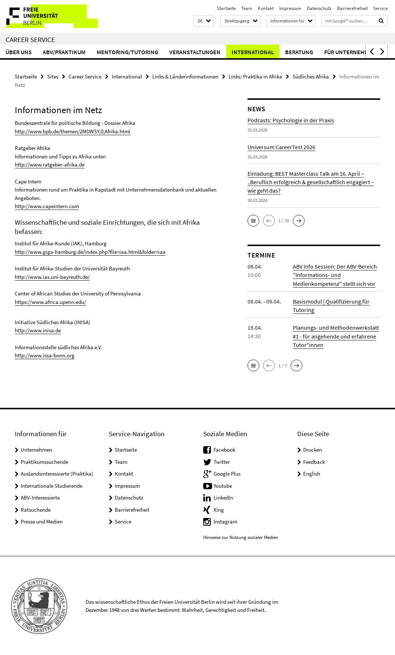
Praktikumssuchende (44, 460)
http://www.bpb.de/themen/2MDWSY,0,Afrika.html (72, 131)
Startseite (226, 8)
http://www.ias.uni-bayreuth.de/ (52, 276)
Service (380, 8)
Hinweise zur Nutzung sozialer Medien (240, 536)
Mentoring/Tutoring (127, 52)
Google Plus (227, 472)
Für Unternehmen (350, 52)
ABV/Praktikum (64, 52)
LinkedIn (223, 496)
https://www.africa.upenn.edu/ (50, 300)
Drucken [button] (312, 448)
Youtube (223, 484)
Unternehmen (36, 448)
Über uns (19, 52)
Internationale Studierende (51, 484)
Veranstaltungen (195, 52)
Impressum (290, 8)
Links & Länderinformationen (185, 76)
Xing (219, 508)
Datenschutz (319, 8)
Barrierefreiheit (352, 8)
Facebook (224, 448)
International (253, 52)
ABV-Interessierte (40, 496)
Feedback (314, 460)
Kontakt (266, 8)
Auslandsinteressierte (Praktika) (57, 472)
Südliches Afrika (310, 76)
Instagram (225, 520)
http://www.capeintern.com (47, 205)
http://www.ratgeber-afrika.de (49, 164)
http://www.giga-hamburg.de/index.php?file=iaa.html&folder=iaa (90, 251)
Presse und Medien (42, 520)
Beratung (299, 52)
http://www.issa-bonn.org (45, 353)
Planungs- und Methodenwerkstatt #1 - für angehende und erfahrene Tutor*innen (336, 335)
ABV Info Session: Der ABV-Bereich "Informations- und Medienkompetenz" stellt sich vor (335, 275)
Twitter (222, 460)
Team (246, 8)
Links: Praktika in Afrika (255, 76)
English (311, 472)
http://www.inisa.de (38, 329)
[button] (204, 21)
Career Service (30, 39)
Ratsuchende (36, 508)
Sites (52, 76)
